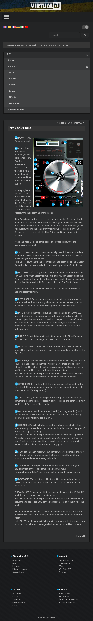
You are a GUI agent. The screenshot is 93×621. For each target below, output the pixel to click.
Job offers (16, 599)
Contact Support (66, 560)
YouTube (64, 596)
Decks (65, 45)
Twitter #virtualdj (68, 602)
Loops (11, 91)
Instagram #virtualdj (69, 599)
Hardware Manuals (15, 45)
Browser (12, 79)
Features (16, 566)
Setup (10, 60)
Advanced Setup (15, 110)
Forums (62, 572)
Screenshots (18, 572)
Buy (14, 563)
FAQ (61, 566)
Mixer (11, 72)
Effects (11, 97)
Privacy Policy (18, 602)
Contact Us (17, 596)
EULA (14, 605)
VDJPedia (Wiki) (66, 569)
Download (17, 560)
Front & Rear (14, 103)
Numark (32, 45)
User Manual (64, 563)
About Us (16, 593)
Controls (53, 45)
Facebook (64, 593)
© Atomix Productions (46, 618)
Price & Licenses (19, 569)
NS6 (43, 45)
